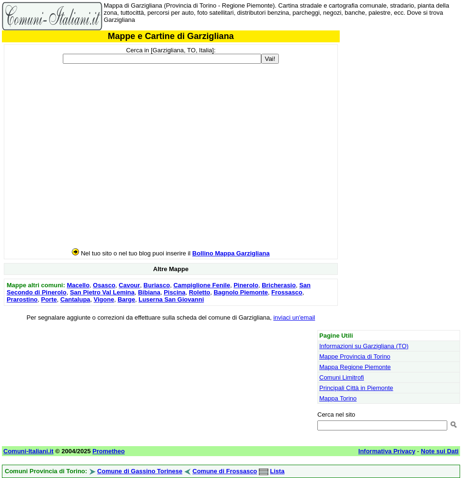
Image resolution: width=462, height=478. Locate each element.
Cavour (129, 285)
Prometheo (108, 451)
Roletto (199, 292)
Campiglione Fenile (201, 285)
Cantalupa (75, 299)
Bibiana (149, 292)
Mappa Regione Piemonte (355, 367)
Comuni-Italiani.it (28, 451)
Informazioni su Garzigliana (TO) (364, 346)
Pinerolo (246, 285)
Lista (277, 471)
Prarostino (22, 299)
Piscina (175, 292)
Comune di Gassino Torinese (139, 471)
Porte (49, 299)
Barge (126, 299)
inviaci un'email (294, 317)
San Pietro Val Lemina (102, 292)
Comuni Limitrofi (341, 377)
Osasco (104, 285)
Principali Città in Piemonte (356, 387)
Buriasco (157, 285)
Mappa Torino (338, 398)
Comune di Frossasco (225, 471)
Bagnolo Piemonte (241, 292)
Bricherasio (279, 285)
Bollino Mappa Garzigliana (231, 253)
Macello (78, 285)
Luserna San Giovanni (171, 299)
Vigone (104, 299)
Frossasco (286, 292)
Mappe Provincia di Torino (354, 356)
